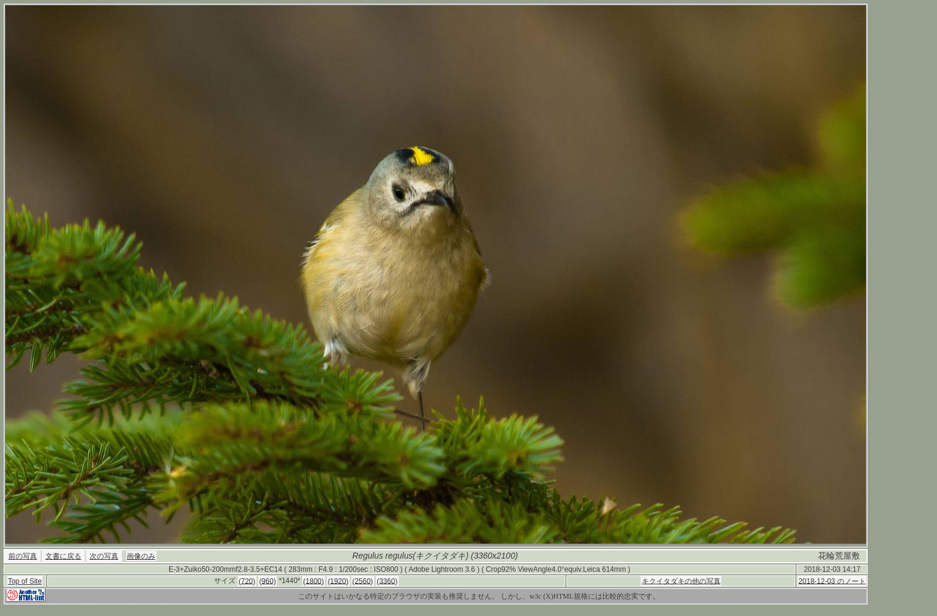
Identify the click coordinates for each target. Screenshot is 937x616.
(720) (246, 581)
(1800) (313, 581)
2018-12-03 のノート (832, 581)
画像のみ (141, 556)
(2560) (362, 581)
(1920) (337, 581)
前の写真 (22, 556)
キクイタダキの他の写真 (681, 581)
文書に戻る (63, 556)
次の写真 (104, 556)
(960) (267, 581)
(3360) (386, 581)
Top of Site (25, 581)
